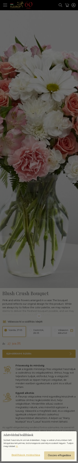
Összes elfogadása (59, 455)
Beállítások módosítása (25, 455)
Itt (17, 446)
